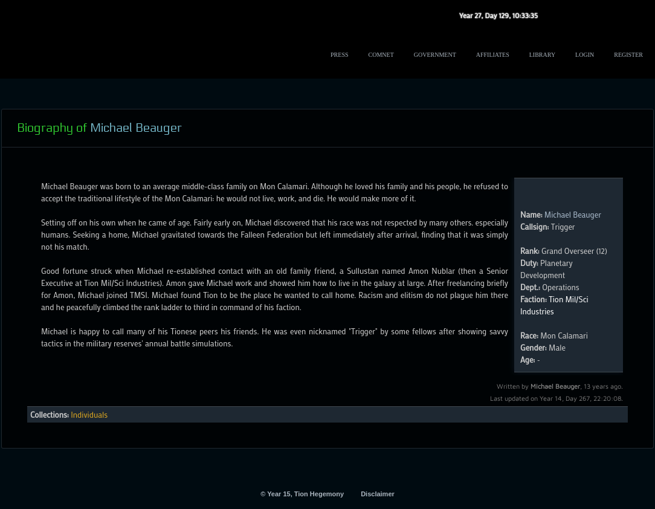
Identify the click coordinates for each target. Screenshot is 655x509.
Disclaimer (378, 494)
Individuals (89, 414)
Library (542, 54)
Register (628, 54)
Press (339, 54)
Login (584, 54)
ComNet (381, 54)
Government (435, 54)
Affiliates (492, 54)
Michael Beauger (572, 214)
